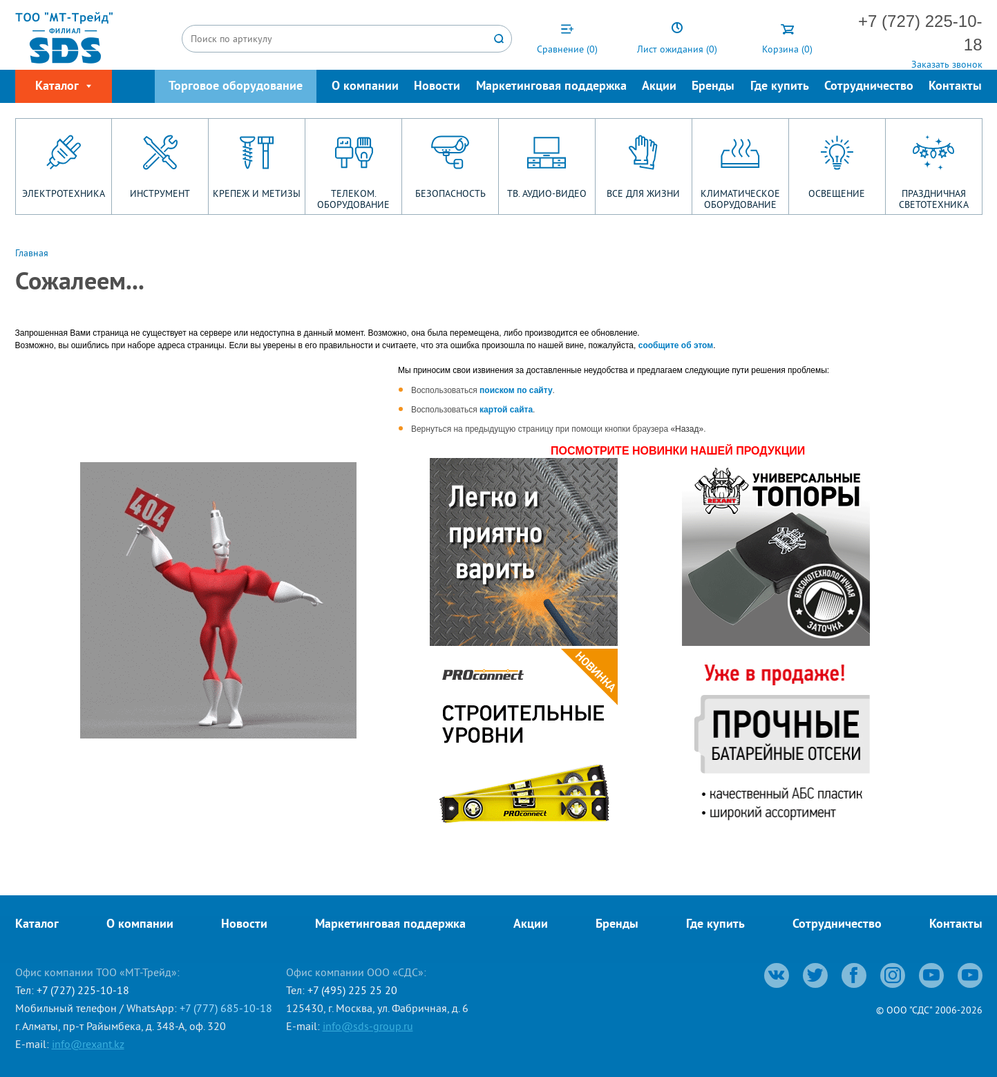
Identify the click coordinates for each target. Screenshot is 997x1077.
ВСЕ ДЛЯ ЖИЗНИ (643, 193)
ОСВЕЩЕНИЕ (836, 193)
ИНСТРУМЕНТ (160, 193)
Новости (437, 87)
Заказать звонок (946, 64)
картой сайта (506, 409)
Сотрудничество (868, 87)
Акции (659, 87)
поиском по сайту (516, 390)
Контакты (955, 87)
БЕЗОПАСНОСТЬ (450, 193)
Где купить (779, 87)
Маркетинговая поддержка (551, 87)
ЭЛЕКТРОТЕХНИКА (63, 193)
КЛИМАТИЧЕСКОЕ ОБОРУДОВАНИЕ (740, 199)
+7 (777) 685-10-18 (226, 1008)
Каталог (37, 925)
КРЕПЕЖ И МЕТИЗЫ (257, 193)
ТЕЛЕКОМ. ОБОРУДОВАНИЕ (353, 199)
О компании (365, 87)
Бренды (713, 87)
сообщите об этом (675, 345)
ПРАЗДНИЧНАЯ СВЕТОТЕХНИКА (934, 199)
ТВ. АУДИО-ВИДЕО (547, 193)
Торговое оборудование (236, 87)
